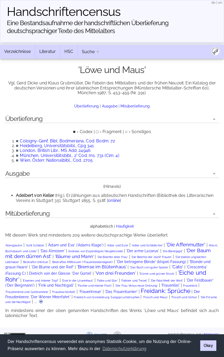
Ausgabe (110, 106)
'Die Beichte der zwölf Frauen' (151, 257)
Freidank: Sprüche (165, 290)
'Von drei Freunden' (115, 273)
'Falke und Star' (107, 280)
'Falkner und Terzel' (134, 280)
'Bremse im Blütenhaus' (102, 266)
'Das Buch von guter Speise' (149, 267)
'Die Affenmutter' (186, 245)
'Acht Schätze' (35, 245)
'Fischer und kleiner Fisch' (94, 285)
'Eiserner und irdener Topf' (40, 280)
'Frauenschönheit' (64, 292)
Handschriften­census (63, 11)
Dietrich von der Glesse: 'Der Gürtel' (60, 273)
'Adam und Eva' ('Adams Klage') (76, 245)
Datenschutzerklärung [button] (124, 348)
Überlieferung (86, 106)
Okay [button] (208, 345)
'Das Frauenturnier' (121, 292)
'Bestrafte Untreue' (35, 262)
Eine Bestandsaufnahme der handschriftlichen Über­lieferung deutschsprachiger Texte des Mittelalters (88, 27)
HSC (68, 51)
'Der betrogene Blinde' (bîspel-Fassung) (151, 262)
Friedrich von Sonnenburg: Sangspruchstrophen (106, 297)
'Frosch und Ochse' (184, 297)
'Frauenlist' (170, 285)
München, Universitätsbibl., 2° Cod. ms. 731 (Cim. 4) (69, 155)
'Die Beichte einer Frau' (112, 257)
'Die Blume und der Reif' (52, 267)
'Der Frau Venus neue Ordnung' (136, 285)
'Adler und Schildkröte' (147, 245)
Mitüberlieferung (135, 106)
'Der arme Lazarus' (142, 251)
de (213, 2)
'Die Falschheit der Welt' (167, 280)
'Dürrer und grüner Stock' (157, 273)
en (220, 2)
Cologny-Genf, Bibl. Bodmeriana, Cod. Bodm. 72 (67, 140)
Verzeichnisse (17, 51)
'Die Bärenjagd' (172, 251)
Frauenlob (190, 285)
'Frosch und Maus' (155, 297)
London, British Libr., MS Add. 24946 (55, 150)
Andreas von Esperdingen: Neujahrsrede (95, 251)
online (114, 200)
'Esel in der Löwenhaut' (78, 280)
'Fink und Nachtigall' (56, 285)
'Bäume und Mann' (74, 256)
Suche (88, 51)
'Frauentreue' (90, 292)
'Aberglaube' (13, 245)
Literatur (47, 51)
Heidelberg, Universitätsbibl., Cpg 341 (57, 145)
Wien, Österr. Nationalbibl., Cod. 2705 (56, 160)
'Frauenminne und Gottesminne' (27, 292)
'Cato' (177, 266)
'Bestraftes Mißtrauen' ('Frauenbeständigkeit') (82, 262)
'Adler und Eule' (117, 245)
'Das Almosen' (52, 251)
